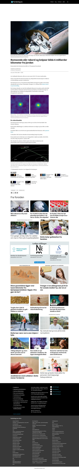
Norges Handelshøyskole (36, 447)
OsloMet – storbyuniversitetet (37, 462)
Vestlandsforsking (55, 458)
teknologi (21, 190)
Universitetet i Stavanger (56, 454)
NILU (13, 464)
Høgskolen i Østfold (16, 443)
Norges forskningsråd (36, 448)
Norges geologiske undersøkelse (38, 450)
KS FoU (14, 451)
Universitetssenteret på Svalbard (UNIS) (59, 457)
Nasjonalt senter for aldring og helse (38, 433)
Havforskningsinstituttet (17, 440)
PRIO (53, 422)
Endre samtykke (17, 414)
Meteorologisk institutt (17, 456)
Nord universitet (35, 442)
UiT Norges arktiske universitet (57, 446)
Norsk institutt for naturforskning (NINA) (39, 459)
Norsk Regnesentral (35, 455)
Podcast (59, 2)
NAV (13, 458)
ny (17, 190)
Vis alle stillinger (39, 262)
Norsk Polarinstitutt (35, 453)
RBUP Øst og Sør (55, 424)
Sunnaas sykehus (55, 440)
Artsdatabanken (15, 424)
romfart (13, 190)
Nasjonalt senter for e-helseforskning (39, 435)
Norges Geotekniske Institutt (37, 445)
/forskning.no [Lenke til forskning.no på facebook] (56, 389)
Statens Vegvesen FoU (56, 437)
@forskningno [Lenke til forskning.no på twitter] (56, 387)
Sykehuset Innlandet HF (56, 441)
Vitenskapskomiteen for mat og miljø (58, 463)
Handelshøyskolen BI (16, 438)
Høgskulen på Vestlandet (17, 446)
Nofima (33, 441)
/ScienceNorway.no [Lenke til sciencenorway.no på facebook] (57, 394)
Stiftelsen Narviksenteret (56, 438)
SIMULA (53, 428)
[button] (66, 253)
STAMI (53, 435)
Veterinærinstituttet (55, 460)
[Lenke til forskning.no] (29, 1)
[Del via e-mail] (17, 193)
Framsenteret (15, 435)
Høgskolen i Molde (16, 441)
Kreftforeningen (15, 452)
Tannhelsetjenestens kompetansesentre (59, 443)
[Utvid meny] (67, 2)
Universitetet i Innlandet (56, 451)
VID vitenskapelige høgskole (57, 461)
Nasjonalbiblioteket (35, 429)
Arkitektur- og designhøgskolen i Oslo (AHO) (21, 422)
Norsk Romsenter (35, 456)
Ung (56, 2)
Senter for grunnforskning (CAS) (58, 431)
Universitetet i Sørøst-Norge (57, 455)
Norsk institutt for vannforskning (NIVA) (39, 461)
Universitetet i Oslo (55, 452)
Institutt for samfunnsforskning (18, 449)
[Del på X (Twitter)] (13, 193)
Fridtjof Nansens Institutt (17, 437)
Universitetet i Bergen (56, 449)
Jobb (64, 2)
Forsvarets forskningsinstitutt (18, 434)
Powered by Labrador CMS (39, 468)
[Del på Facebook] (11, 193)
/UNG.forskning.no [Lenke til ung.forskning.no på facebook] (57, 391)
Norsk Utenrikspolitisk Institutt (38, 458)
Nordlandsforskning (36, 444)
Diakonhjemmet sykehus (17, 425)
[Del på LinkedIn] (15, 193)
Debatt (52, 2)
